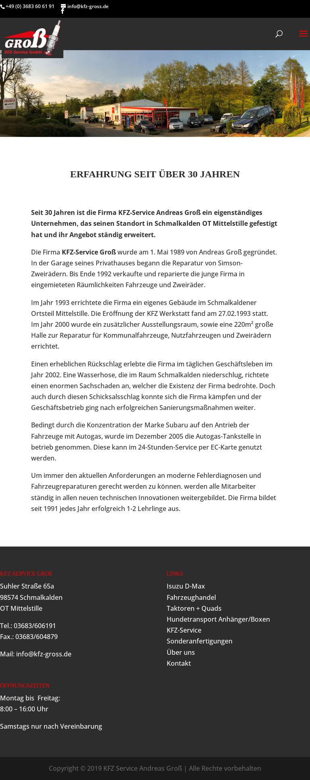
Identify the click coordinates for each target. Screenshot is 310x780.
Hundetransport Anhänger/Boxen (218, 619)
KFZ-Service (184, 630)
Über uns (181, 652)
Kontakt (179, 663)
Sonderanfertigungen (199, 641)
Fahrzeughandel (191, 597)
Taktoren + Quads (194, 608)
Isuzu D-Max (186, 586)
